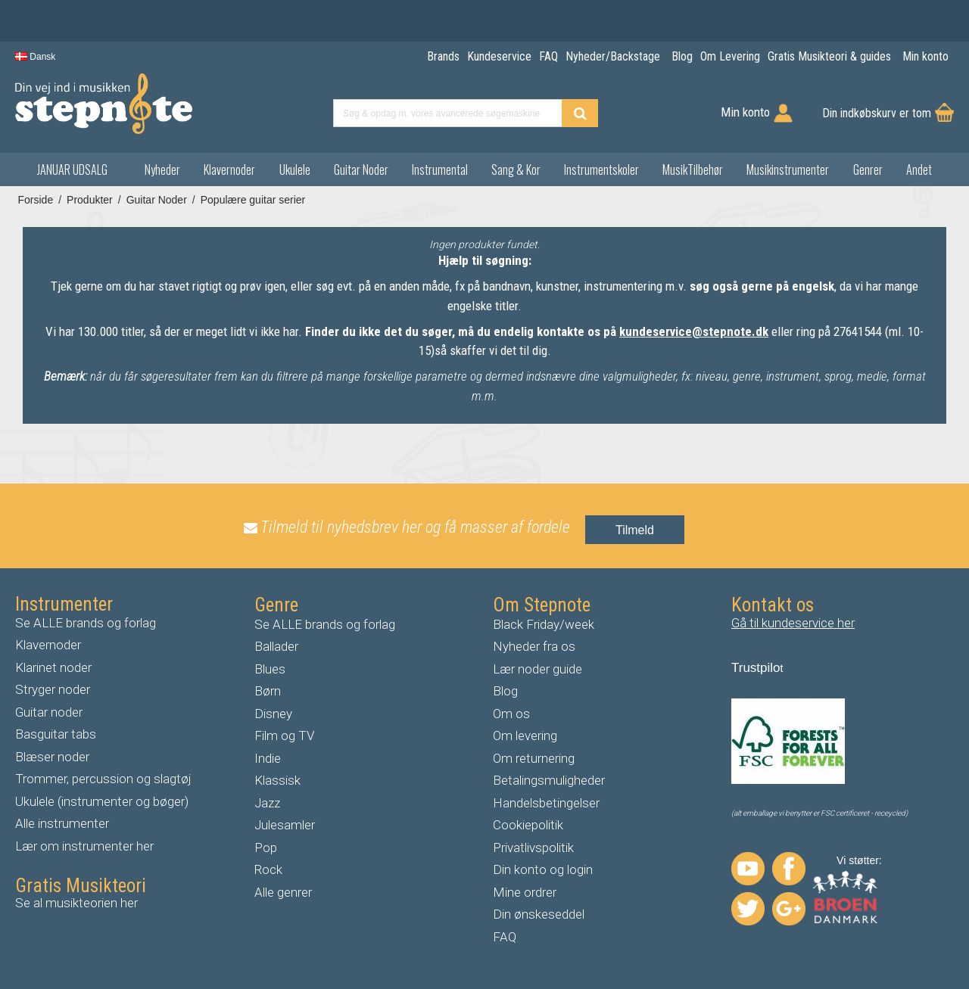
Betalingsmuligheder (549, 780)
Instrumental (440, 169)
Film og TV (284, 735)
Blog (505, 690)
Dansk (35, 56)
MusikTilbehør (692, 169)
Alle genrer (283, 892)
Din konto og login (543, 869)
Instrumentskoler (601, 169)
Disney (273, 713)
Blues (269, 668)
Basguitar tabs (55, 734)
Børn (267, 690)
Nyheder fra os (534, 646)
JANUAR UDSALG (72, 169)
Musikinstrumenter (787, 169)
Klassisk (277, 780)
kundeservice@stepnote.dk (693, 331)
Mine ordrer (524, 892)
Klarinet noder (53, 667)
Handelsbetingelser (546, 802)
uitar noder (53, 712)
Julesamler (284, 824)
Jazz (267, 802)
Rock (268, 869)
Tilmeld (634, 530)
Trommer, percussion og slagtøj (103, 778)
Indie (267, 758)
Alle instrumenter (62, 823)
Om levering (525, 735)
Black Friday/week (543, 624)
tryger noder (56, 689)
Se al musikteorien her (76, 902)
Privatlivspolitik (533, 847)
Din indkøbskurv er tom (876, 113)
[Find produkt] (580, 113)
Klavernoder (229, 169)
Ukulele (294, 169)
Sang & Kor (516, 169)
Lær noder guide (537, 668)
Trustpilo (755, 668)
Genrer (868, 169)
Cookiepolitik (528, 824)
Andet (919, 169)
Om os (511, 713)
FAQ (504, 936)
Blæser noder (52, 756)
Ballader (276, 646)
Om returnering (534, 758)
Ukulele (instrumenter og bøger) (102, 801)
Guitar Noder (361, 169)
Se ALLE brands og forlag (85, 622)
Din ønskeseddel (538, 914)
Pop (265, 847)
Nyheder (162, 169)
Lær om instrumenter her (84, 846)
